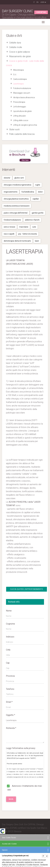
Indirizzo (10, 636)
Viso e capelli (9, 234)
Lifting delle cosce (20, 120)
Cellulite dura (15, 42)
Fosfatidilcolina (27, 192)
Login (43, 2)
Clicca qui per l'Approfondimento (26, 589)
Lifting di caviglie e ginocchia (25, 125)
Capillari (36, 199)
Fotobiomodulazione (22, 88)
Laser (37, 241)
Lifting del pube (19, 116)
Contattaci (41, 12)
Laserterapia (18, 84)
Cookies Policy (38, 850)
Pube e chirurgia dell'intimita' (16, 213)
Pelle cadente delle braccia (22, 134)
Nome (9, 610)
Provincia (10, 676)
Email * (9, 702)
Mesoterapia (18, 70)
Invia (11, 799)
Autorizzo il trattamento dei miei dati (24, 787)
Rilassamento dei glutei (20, 56)
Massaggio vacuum (21, 93)
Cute (34, 227)
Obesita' (7, 178)
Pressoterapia (19, 102)
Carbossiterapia (20, 79)
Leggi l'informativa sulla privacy (20, 748)
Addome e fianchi (32, 220)
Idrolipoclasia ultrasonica (24, 97)
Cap (8, 663)
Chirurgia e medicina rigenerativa (17, 185)
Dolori (40, 192)
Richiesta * (11, 728)
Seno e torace (9, 227)
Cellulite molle (15, 47)
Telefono (10, 689)
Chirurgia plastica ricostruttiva (16, 199)
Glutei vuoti (14, 129)
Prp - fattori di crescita (27, 234)
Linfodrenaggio (19, 107)
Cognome (10, 623)
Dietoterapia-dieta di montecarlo (17, 241)
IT (34, 2)
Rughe (37, 185)
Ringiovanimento (10, 192)
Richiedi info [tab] (14, 602)
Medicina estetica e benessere (16, 206)
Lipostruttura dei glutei (22, 111)
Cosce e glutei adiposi (19, 52)
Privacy (30, 850)
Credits (5, 845)
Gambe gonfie (37, 213)
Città (8, 649)
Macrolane (23, 227)
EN (37, 2)
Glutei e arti (19, 178)
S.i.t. (15, 74)
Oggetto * (10, 715)
